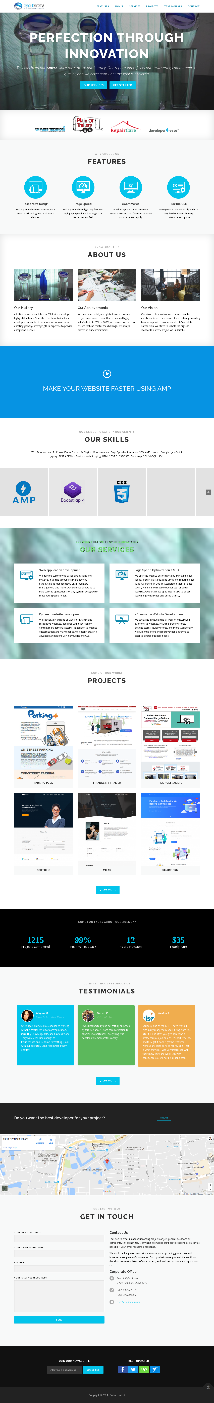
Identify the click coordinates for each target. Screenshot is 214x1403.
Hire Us (164, 1117)
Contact (194, 6)
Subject (19, 1262)
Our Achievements (93, 308)
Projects (152, 6)
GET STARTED (122, 85)
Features (103, 6)
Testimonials (173, 6)
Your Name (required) (28, 1232)
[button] (107, 374)
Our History (23, 308)
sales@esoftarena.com (128, 1302)
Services (134, 6)
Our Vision (149, 308)
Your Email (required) (28, 1247)
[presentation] (208, 492)
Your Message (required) (30, 1277)
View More (108, 890)
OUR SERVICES (94, 85)
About (119, 6)
